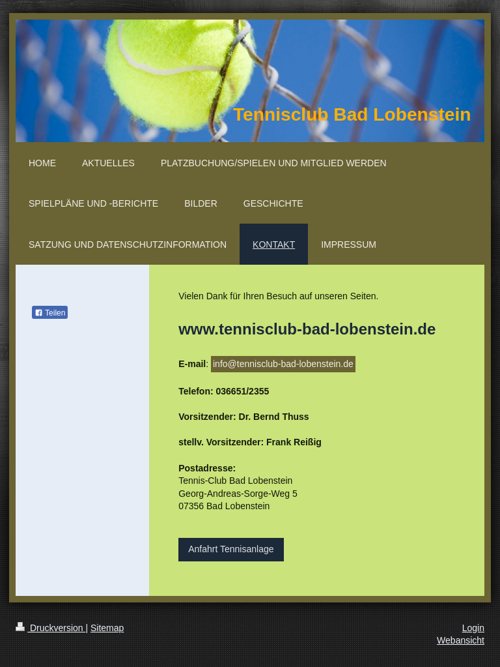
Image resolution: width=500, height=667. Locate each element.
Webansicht (460, 640)
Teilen (50, 313)
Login (473, 628)
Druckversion (50, 628)
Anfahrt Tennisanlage (230, 549)
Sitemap (107, 628)
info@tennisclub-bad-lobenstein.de (283, 364)
